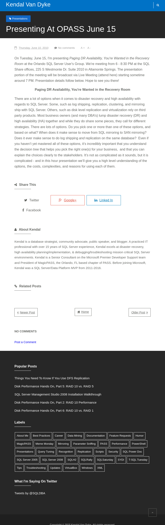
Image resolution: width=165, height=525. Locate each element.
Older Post (149, 299)
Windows (147, 446)
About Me (11, 422)
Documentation (85, 422)
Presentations (17, 18)
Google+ (62, 194)
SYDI (45, 446)
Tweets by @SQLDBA (19, 480)
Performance (89, 430)
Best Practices (30, 422)
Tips (79, 446)
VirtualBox (131, 446)
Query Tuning (149, 430)
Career (48, 422)
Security (60, 438)
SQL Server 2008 (129, 438)
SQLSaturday (30, 446)
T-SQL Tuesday (62, 446)
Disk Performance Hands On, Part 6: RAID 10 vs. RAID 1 (43, 397)
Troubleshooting (96, 446)
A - (79, 47)
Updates (115, 446)
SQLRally (11, 446)
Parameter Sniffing (54, 430)
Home (85, 298)
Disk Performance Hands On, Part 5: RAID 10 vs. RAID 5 (43, 373)
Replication (31, 438)
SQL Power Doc (79, 438)
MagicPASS (144, 422)
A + (73, 47)
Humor (128, 422)
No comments (56, 47)
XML (8, 454)
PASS (73, 430)
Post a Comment (14, 328)
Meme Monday (15, 430)
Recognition (13, 438)
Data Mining (64, 422)
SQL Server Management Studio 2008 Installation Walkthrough (47, 381)
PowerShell (109, 430)
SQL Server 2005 (104, 438)
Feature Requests (109, 422)
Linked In (102, 194)
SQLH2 (148, 438)
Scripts (46, 438)
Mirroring (33, 430)
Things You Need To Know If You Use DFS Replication (41, 365)
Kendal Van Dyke (26, 4)
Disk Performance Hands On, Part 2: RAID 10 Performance (45, 389)
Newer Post (16, 299)
